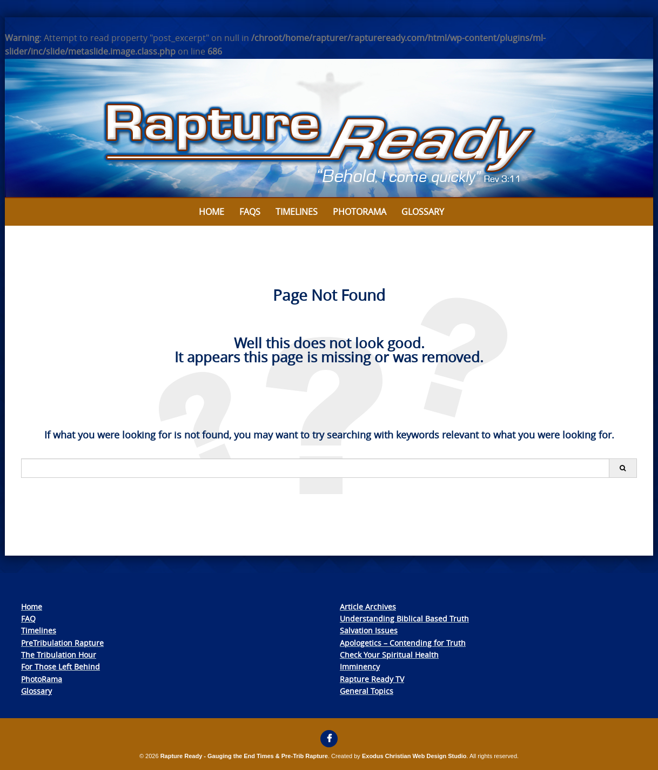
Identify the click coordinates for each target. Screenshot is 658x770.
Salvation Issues (369, 630)
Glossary (422, 212)
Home (211, 212)
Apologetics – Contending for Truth (403, 643)
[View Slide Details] (329, 128)
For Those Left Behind (60, 666)
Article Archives (368, 607)
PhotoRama (41, 679)
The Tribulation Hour (58, 655)
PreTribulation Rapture (62, 643)
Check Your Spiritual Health (389, 655)
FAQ (28, 618)
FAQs (249, 212)
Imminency (360, 666)
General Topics (366, 691)
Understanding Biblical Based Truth (404, 618)
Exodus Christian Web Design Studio (414, 756)
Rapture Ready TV (372, 679)
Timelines (297, 212)
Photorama (359, 212)
